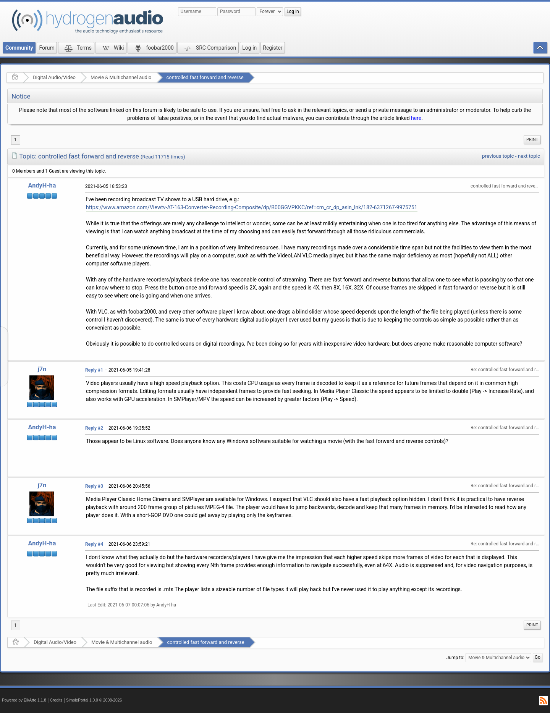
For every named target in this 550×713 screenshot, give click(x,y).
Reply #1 (94, 370)
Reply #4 (94, 544)
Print (532, 139)
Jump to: (455, 657)
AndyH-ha (42, 185)
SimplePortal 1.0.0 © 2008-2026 (94, 700)
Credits (56, 700)
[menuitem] (532, 139)
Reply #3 (94, 486)
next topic (529, 156)
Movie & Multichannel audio (121, 77)
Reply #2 (94, 428)
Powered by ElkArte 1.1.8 (24, 700)
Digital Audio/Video (54, 77)
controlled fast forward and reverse (205, 77)
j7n (42, 369)
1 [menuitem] (15, 139)
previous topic (498, 156)
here (416, 118)
